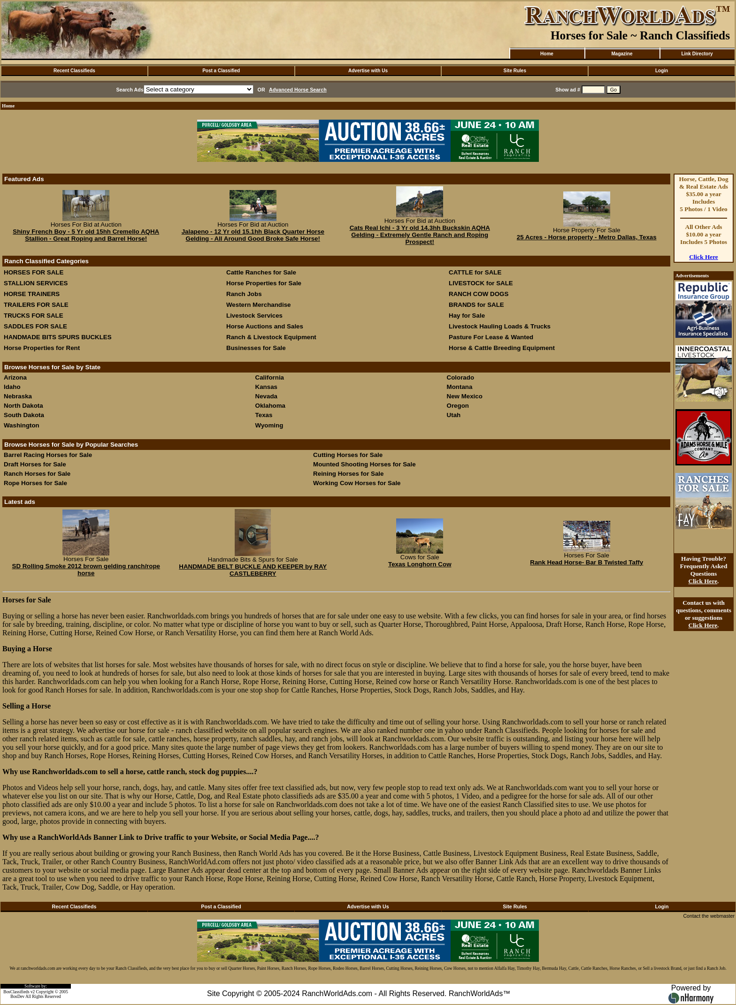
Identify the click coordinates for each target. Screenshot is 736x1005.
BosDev (17, 996)
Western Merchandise (258, 304)
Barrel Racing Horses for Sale (48, 454)
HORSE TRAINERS (32, 293)
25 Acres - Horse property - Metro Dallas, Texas (587, 237)
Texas (264, 415)
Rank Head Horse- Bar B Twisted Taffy (586, 562)
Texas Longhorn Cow (420, 564)
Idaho (12, 386)
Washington (21, 425)
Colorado (461, 377)
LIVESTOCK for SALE (481, 283)
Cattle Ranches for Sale (261, 272)
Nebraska (18, 396)
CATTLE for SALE (475, 272)
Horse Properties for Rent (42, 347)
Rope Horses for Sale (35, 483)
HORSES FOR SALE (33, 272)
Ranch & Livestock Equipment (271, 337)
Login (661, 70)
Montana (460, 386)
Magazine (621, 53)
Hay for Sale (468, 315)
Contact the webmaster (709, 916)
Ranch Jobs (244, 293)
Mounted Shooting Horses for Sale (364, 464)
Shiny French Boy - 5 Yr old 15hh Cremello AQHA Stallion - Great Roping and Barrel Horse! (86, 235)
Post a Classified (221, 70)
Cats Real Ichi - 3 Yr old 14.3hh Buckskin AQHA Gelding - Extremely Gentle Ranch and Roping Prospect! (420, 234)
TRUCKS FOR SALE (33, 315)
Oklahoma (270, 405)
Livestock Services (254, 315)
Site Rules (515, 70)
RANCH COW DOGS (478, 293)
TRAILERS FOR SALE (36, 304)
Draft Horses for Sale (35, 464)
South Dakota (24, 415)
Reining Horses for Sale (348, 473)
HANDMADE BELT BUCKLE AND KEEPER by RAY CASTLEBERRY (253, 570)
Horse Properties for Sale (263, 283)
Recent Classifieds (74, 70)
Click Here (703, 256)
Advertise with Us (368, 70)
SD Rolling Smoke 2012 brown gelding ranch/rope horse (86, 570)
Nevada (266, 396)
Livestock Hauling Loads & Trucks (500, 326)
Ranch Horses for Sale (37, 473)
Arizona (15, 377)
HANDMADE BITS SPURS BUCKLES (58, 337)
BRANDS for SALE (476, 304)
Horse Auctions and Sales (264, 326)
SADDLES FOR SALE (35, 326)
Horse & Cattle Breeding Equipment (502, 347)
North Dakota (23, 405)
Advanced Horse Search (298, 89)
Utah (454, 415)
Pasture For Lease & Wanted (491, 337)
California (269, 377)
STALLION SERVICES (36, 283)
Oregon (458, 405)
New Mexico (465, 396)
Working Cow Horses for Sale (356, 483)
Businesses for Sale (256, 347)
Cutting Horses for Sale (348, 454)
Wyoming (269, 425)
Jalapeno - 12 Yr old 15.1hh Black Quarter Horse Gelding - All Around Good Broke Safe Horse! (253, 235)
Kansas (266, 386)
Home (546, 53)
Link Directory (697, 53)
